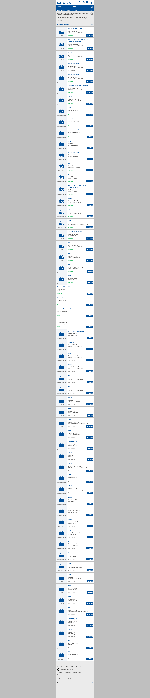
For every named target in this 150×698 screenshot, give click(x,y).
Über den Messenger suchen (64, 675)
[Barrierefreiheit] (91, 2)
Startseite (59, 664)
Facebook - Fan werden (63, 672)
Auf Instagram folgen (75, 672)
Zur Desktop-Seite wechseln (64, 678)
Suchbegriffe (66, 664)
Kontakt (72, 664)
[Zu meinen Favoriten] (87, 2)
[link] (92, 14)
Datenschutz (79, 666)
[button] (65, 669)
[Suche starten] (79, 2)
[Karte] (91, 7)
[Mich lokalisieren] (75, 24)
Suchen (59, 683)
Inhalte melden (79, 664)
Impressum (59, 666)
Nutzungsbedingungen (69, 666)
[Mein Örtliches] (84, 2)
